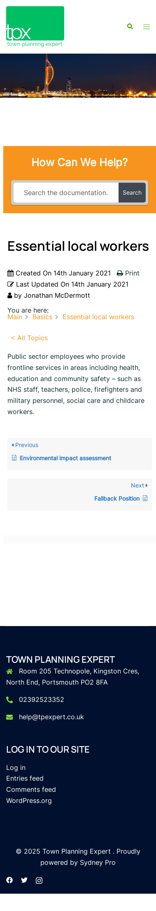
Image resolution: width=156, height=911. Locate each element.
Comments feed (31, 789)
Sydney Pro (98, 862)
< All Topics (29, 338)
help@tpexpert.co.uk (51, 717)
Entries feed (25, 778)
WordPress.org (29, 800)
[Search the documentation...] (66, 192)
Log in (16, 767)
